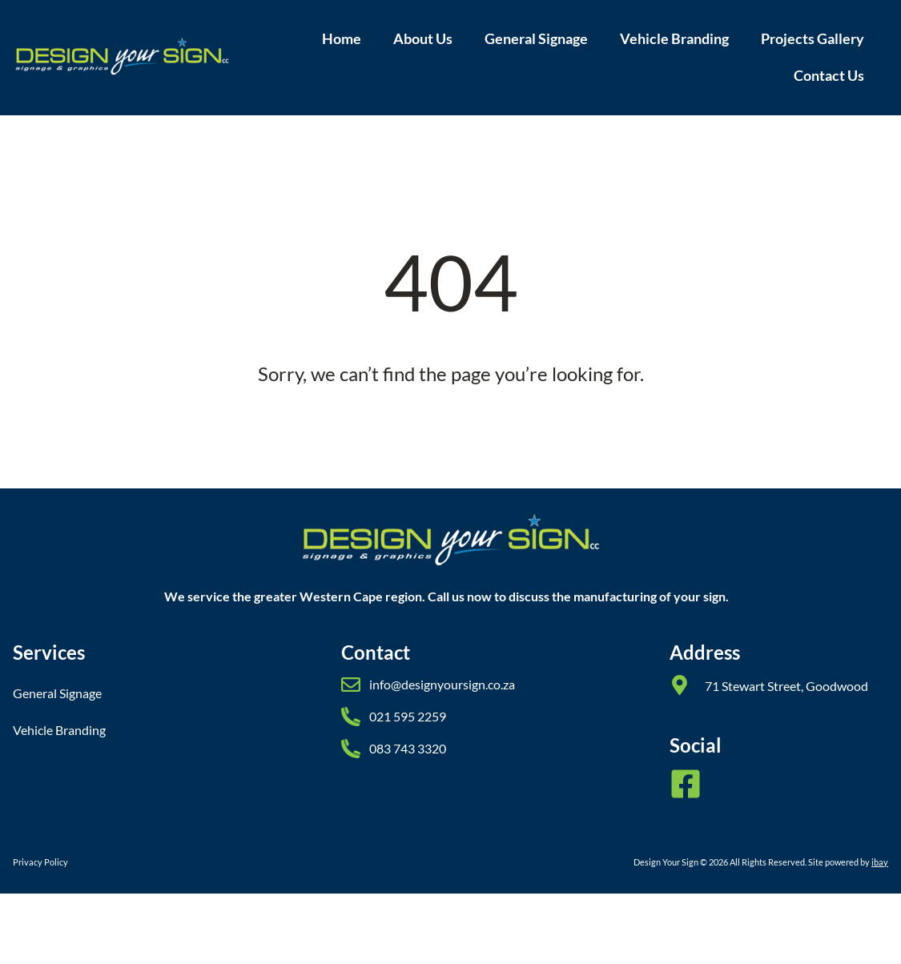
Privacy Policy (40, 862)
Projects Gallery (812, 38)
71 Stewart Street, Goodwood (786, 685)
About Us (423, 38)
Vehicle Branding (674, 38)
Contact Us (829, 75)
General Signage (536, 38)
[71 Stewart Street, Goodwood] (680, 685)
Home (341, 38)
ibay (879, 862)
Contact (375, 652)
